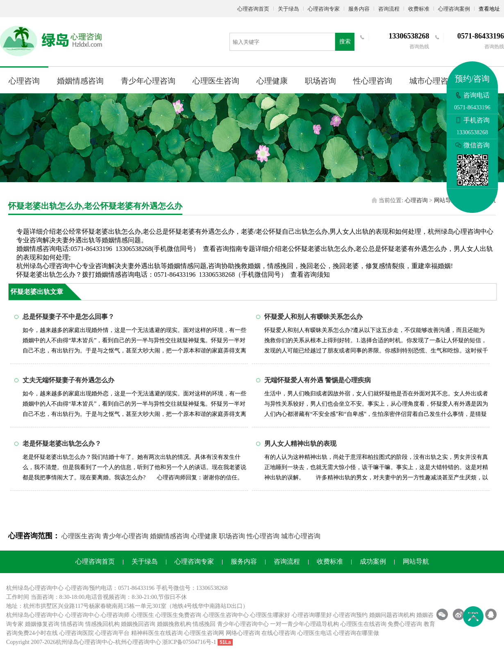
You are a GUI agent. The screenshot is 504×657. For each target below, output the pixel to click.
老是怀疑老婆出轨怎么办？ (62, 443)
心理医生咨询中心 (226, 615)
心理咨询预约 (350, 615)
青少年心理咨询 (148, 81)
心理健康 (272, 81)
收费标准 (418, 9)
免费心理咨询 (405, 624)
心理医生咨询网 (204, 633)
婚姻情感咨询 (80, 81)
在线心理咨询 (278, 633)
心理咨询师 (115, 615)
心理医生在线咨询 (363, 624)
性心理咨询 (372, 81)
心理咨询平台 (112, 633)
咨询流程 (389, 9)
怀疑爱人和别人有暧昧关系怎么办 (313, 316)
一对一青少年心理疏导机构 (304, 624)
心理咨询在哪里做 (356, 633)
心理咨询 (24, 81)
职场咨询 (320, 81)
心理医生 (142, 615)
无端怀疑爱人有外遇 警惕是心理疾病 (317, 380)
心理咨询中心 (82, 615)
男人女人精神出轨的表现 (300, 443)
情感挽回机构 (102, 624)
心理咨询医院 (76, 633)
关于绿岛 (288, 9)
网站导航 (445, 200)
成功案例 (373, 561)
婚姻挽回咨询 (138, 624)
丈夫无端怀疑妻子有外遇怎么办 (68, 380)
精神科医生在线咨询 (157, 633)
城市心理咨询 (432, 81)
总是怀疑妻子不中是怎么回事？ (68, 316)
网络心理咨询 (243, 633)
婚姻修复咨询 (42, 624)
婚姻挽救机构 (174, 624)
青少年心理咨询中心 (243, 624)
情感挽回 (204, 624)
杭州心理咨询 (132, 642)
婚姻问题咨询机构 (392, 615)
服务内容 (359, 9)
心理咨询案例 (454, 9)
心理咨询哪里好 (312, 615)
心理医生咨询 (216, 81)
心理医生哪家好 (270, 615)
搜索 (345, 41)
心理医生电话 (314, 633)
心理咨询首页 (253, 9)
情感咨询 (72, 624)
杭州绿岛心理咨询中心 (35, 615)
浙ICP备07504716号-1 (189, 642)
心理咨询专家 (324, 9)
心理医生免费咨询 (178, 615)
